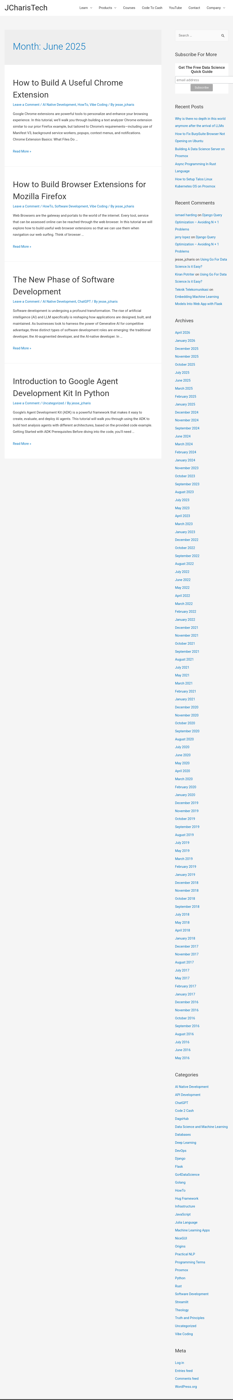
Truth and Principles (190, 1296)
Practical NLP (185, 1233)
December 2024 (187, 406)
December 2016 (187, 980)
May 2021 (182, 662)
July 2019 (182, 825)
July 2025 (182, 367)
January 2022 (185, 608)
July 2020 (182, 732)
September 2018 (187, 887)
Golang (180, 1163)
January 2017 (185, 973)
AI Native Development (61, 105)
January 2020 (185, 779)
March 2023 (184, 515)
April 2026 (183, 328)
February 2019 (186, 848)
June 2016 (183, 1027)
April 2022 (183, 585)
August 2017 (185, 942)
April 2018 (183, 910)
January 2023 (185, 522)
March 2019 (184, 841)
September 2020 (187, 717)
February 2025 (186, 390)
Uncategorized (55, 404)
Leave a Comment (27, 105)
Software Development (73, 207)
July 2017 (182, 949)
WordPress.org (186, 1363)
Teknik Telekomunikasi (192, 286)
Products (101, 8)
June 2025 (183, 375)
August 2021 (185, 647)
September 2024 (187, 422)
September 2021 (187, 639)
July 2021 (182, 655)
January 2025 (185, 398)
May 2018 (182, 903)
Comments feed (187, 1355)
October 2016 (185, 996)
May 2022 (182, 577)
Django (180, 1140)
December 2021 (187, 616)
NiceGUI (181, 1218)
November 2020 (187, 701)
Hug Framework (187, 1179)
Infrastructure (185, 1187)
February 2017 (186, 965)
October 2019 (185, 802)
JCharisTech (27, 8)
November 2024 (187, 414)
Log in (180, 1340)
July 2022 (182, 561)
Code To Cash (149, 8)
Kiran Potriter (185, 271)
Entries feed (184, 1347)
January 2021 (185, 686)
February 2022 (186, 600)
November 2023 (187, 460)
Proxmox (182, 1249)
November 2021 (187, 623)
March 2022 (184, 592)
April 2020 (183, 755)
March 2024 (184, 437)
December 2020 (187, 693)
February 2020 (186, 771)
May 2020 (182, 748)
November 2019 (187, 794)
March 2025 (184, 383)
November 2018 (187, 872)
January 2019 (185, 856)
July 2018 (182, 895)
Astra (150, 1387)
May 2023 (182, 499)
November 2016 (187, 988)
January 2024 (185, 453)
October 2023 (185, 468)
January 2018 (185, 918)
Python (180, 1257)
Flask (179, 1148)
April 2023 (183, 507)
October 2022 (185, 538)
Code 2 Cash (185, 1087)
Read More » (22, 152)
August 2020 (185, 724)
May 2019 (182, 833)
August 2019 (185, 817)
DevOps (181, 1132)
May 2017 (182, 957)
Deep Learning (186, 1125)
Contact (193, 8)
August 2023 (185, 484)
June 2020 (183, 740)
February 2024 (186, 445)
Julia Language (186, 1202)
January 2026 (185, 336)
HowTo (85, 105)
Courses (125, 8)
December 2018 (187, 864)
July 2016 (182, 1019)
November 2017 (187, 934)
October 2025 (185, 359)
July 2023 (182, 491)
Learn (78, 8)
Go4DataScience (188, 1156)
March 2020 (184, 763)
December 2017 (187, 926)
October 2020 (185, 709)
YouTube (173, 8)
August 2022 (185, 554)
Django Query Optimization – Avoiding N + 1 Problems (199, 221)
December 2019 (187, 786)
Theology (182, 1288)
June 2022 (183, 569)
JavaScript (183, 1195)
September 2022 (187, 546)
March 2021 (184, 670)
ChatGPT (87, 302)
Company (213, 8)
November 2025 (187, 352)
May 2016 (182, 1035)
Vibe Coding (102, 105)
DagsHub (182, 1094)
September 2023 (187, 476)
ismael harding (186, 214)
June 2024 (183, 429)
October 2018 (185, 879)
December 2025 (187, 344)
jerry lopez (183, 235)
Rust (178, 1264)
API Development (188, 1071)
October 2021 (185, 631)
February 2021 (186, 678)
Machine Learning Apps (193, 1210)
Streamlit (182, 1280)
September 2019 (187, 810)
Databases (183, 1117)
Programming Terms (191, 1241)
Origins (180, 1226)
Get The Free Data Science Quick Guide (202, 71)
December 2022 (187, 530)
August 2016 (185, 1011)
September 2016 (187, 1004)
